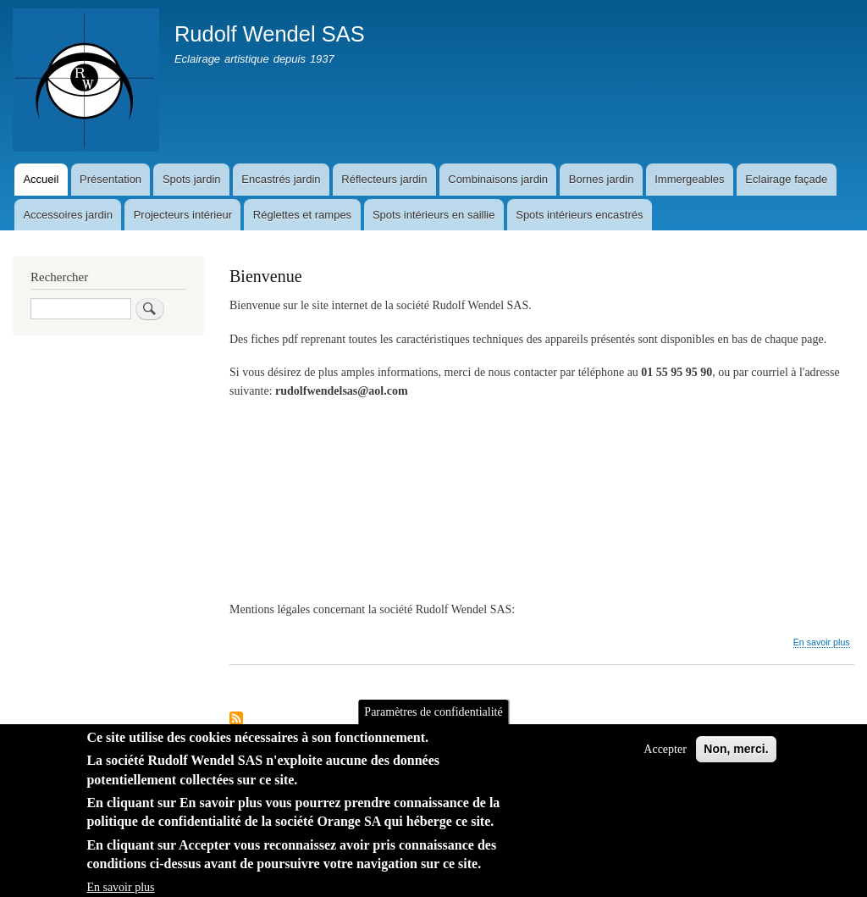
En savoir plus (821, 642)
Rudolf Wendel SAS (269, 34)
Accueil (40, 179)
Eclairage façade (786, 179)
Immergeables (689, 179)
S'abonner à (236, 720)
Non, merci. (736, 763)
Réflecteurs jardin (384, 179)
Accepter (665, 763)
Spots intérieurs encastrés (579, 214)
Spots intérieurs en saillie (434, 214)
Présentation (110, 179)
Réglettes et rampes (302, 214)
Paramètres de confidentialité (433, 726)
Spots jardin (192, 179)
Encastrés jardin (280, 179)
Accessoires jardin (68, 214)
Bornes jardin (601, 179)
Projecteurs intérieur (183, 214)
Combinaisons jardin (498, 179)
